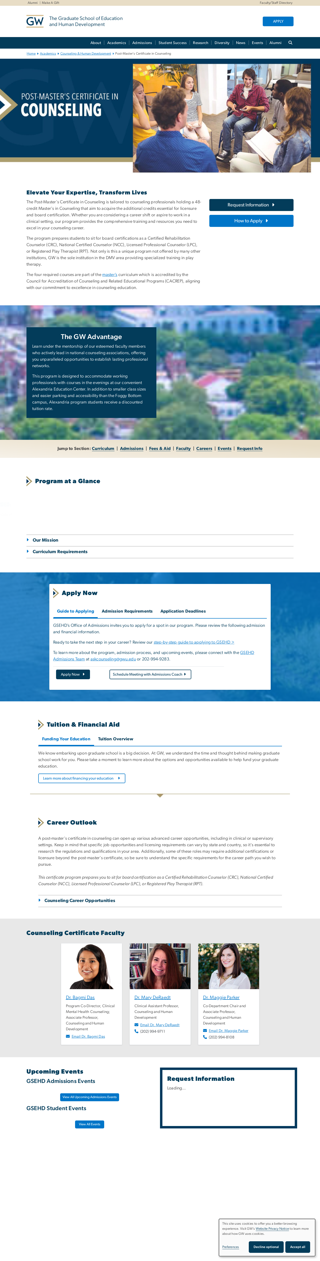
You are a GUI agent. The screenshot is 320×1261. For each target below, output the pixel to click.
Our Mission (45, 540)
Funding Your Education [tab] (66, 739)
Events (257, 43)
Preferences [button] (230, 1247)
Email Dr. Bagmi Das (88, 1036)
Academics (116, 43)
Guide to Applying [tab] (75, 611)
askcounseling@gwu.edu (113, 659)
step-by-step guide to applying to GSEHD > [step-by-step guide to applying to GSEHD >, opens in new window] (194, 642)
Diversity (222, 43)
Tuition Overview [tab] (115, 739)
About (95, 43)
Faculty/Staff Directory (276, 3)
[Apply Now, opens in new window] (73, 674)
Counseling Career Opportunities (80, 900)
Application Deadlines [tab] (183, 611)
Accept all (297, 1247)
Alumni (33, 3)
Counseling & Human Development (85, 53)
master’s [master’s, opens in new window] (109, 275)
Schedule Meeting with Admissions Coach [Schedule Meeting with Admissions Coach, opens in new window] (149, 674)
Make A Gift (50, 3)
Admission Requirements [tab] (127, 611)
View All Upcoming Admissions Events (90, 1097)
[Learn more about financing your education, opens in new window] (81, 778)
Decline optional (266, 1247)
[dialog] (267, 1237)
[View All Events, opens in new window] (89, 1124)
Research (200, 43)
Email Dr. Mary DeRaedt (160, 1025)
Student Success (173, 43)
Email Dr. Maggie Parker (229, 1031)
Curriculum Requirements (60, 552)
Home (31, 53)
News (241, 43)
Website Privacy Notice (272, 1228)
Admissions (142, 43)
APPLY (278, 21)
